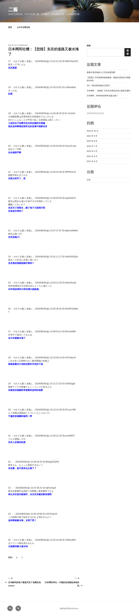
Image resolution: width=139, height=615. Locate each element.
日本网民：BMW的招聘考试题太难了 (102, 96)
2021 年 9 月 (92, 156)
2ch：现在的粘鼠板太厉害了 (99, 85)
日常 (89, 180)
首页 (10, 27)
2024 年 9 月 (92, 136)
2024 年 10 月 (92, 131)
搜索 (89, 46)
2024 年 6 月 (92, 151)
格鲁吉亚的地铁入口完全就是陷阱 (101, 72)
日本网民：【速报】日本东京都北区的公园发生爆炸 (108, 91)
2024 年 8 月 (92, 141)
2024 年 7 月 (92, 146)
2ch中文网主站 (23, 27)
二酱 (13, 9)
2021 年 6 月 (92, 161)
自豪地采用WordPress (69, 608)
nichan (24, 45)
